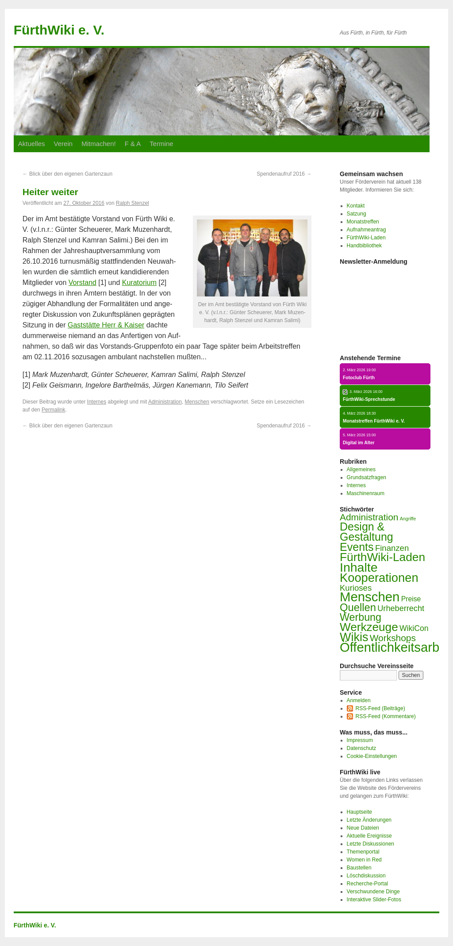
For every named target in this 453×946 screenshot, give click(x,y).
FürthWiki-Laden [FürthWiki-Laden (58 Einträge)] (382, 557)
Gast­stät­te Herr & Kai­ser (106, 325)
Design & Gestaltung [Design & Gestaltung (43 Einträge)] (366, 531)
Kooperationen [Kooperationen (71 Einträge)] (379, 578)
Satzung (356, 214)
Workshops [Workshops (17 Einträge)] (393, 638)
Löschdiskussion (366, 876)
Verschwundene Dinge (373, 891)
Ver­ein (63, 143)
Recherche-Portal (367, 884)
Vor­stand (82, 282)
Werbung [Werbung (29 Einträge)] (360, 617)
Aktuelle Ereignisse (369, 836)
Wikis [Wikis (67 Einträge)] (354, 637)
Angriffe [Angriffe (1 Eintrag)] (408, 518)
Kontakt (356, 206)
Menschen (197, 402)
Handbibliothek (364, 245)
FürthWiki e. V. (59, 30)
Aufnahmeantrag (366, 230)
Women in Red (364, 860)
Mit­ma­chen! (98, 143)
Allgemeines (361, 469)
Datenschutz (361, 748)
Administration (165, 402)
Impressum (360, 740)
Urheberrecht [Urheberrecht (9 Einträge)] (400, 608)
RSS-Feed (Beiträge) (380, 708)
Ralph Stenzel (132, 203)
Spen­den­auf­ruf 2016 (284, 174)
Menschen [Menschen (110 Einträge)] (369, 596)
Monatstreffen (363, 222)
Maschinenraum (365, 493)
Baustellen (359, 868)
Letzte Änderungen (369, 820)
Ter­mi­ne (161, 143)
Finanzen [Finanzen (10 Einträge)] (392, 548)
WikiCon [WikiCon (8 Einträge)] (414, 628)
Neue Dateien (363, 828)
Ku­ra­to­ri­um (139, 282)
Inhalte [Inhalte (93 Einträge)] (358, 567)
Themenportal (363, 852)
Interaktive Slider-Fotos (374, 899)
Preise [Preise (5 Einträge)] (411, 599)
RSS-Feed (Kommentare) (386, 716)
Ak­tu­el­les (31, 143)
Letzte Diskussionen (370, 844)
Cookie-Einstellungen (372, 756)
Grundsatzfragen (366, 477)
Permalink (53, 410)
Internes (96, 402)
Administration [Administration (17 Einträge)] (369, 517)
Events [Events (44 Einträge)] (357, 547)
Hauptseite (359, 812)
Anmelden (359, 700)
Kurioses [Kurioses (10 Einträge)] (356, 587)
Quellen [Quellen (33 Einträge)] (358, 607)
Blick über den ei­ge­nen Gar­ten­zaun (67, 174)
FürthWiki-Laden (366, 238)
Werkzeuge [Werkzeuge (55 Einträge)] (369, 627)
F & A (133, 143)
